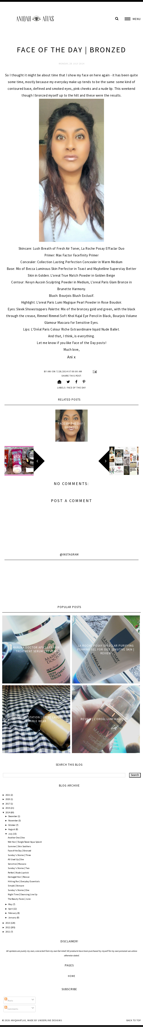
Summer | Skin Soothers (19, 846)
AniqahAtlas (18, 1020)
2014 (8, 812)
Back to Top (133, 1020)
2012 (8, 927)
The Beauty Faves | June (19, 898)
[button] (133, 19)
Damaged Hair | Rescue (18, 876)
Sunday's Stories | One (18, 890)
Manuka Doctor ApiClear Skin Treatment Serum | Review (36, 649)
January (12, 917)
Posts (8, 1000)
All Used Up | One (16, 859)
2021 (8, 794)
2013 (8, 922)
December (13, 816)
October (12, 825)
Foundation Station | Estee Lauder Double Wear (36, 719)
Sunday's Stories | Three (19, 855)
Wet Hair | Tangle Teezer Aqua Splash (25, 841)
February (12, 913)
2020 (8, 799)
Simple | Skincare (16, 885)
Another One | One (16, 837)
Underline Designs (50, 1020)
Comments (11, 1008)
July (10, 833)
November (13, 820)
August (12, 829)
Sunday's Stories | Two (18, 868)
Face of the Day (76, 387)
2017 (8, 803)
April (10, 908)
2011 (8, 931)
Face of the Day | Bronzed (71, 425)
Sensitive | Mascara (17, 863)
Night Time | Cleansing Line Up (22, 894)
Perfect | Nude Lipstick (18, 872)
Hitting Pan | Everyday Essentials (24, 881)
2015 (8, 808)
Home (71, 976)
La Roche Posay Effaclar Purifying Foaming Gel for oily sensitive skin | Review (105, 649)
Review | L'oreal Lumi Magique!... (106, 719)
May (10, 904)
